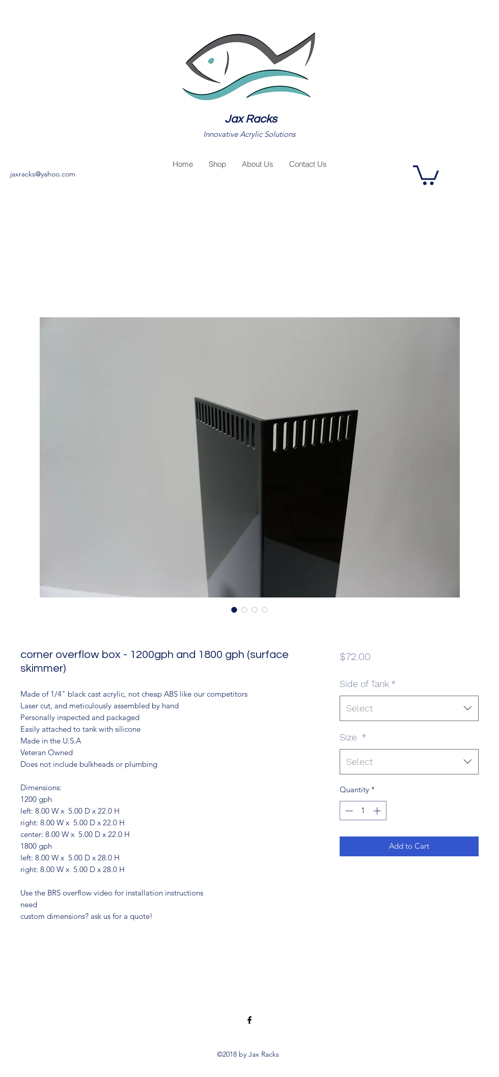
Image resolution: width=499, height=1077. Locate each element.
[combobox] (409, 708)
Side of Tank (368, 683)
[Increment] (378, 810)
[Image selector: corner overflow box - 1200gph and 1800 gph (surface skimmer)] (234, 610)
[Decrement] (348, 810)
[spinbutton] (362, 810)
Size (353, 737)
